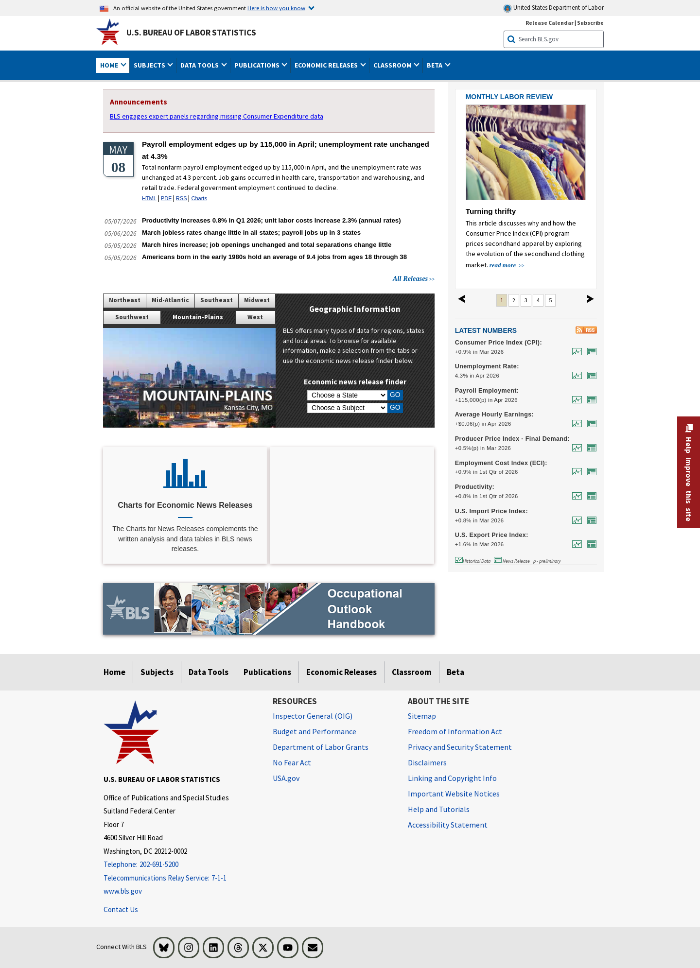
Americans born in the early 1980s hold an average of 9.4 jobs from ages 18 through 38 (274, 256)
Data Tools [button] (200, 65)
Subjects (157, 672)
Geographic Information (355, 309)
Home (114, 672)
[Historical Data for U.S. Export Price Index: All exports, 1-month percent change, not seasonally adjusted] (574, 544)
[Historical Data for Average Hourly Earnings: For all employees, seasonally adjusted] (574, 423)
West (255, 317)
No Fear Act (292, 762)
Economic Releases (341, 672)
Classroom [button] (393, 65)
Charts (199, 198)
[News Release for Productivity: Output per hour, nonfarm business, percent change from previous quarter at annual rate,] (589, 496)
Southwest (132, 317)
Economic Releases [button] (327, 65)
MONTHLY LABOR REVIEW (509, 97)
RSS (181, 198)
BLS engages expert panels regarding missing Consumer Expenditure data (216, 116)
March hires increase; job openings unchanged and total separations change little (266, 244)
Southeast (216, 300)
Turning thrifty (491, 211)
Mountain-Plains (198, 317)
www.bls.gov (123, 891)
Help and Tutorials (439, 809)
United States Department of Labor (553, 8)
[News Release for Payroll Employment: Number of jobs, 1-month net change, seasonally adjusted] (589, 400)
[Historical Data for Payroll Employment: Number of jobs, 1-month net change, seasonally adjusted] (574, 400)
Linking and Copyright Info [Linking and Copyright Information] (452, 778)
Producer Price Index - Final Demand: (512, 438)
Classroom (412, 672)
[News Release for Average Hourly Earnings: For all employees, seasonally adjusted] (589, 423)
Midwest (257, 300)
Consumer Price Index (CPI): (498, 342)
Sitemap (422, 716)
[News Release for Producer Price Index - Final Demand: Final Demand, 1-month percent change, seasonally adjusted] (589, 448)
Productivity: (474, 487)
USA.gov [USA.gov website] (286, 778)
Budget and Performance (314, 731)
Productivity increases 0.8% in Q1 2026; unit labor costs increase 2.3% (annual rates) (271, 220)
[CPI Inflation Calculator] (352, 505)
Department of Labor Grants (320, 747)
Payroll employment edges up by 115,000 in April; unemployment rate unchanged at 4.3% (285, 150)
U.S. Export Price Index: (491, 535)
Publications (267, 672)
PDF (166, 198)
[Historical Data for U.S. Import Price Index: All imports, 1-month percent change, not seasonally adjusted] (574, 520)
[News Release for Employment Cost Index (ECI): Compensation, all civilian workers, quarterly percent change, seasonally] (589, 471)
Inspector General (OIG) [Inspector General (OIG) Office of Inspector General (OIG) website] (312, 716)
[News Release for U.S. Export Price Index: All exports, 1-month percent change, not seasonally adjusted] (589, 544)
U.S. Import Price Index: (491, 511)
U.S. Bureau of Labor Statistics (191, 32)
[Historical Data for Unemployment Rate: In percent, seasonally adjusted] (574, 375)
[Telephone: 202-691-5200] (181, 864)
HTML (149, 198)
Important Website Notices (454, 793)
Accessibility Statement (448, 825)
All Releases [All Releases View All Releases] (410, 278)
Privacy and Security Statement (460, 747)
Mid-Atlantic (170, 300)
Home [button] (110, 65)
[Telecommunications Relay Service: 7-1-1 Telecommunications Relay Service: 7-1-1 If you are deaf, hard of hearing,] (181, 878)
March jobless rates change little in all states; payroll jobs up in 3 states (251, 232)
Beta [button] (435, 65)
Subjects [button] (150, 65)
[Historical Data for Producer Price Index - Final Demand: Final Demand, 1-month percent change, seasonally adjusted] (574, 448)
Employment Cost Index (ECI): (501, 463)
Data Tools (208, 672)
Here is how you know (276, 8)
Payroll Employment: (487, 390)
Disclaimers (427, 762)
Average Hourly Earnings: (494, 414)
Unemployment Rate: (487, 366)
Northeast (124, 300)
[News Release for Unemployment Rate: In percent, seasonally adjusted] (589, 375)
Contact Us (121, 909)
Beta (455, 672)
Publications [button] (257, 65)
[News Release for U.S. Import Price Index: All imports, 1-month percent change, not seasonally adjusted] (589, 520)
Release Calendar (549, 22)
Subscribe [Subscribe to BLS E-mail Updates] (590, 22)
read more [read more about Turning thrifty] (504, 265)
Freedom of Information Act (455, 731)
